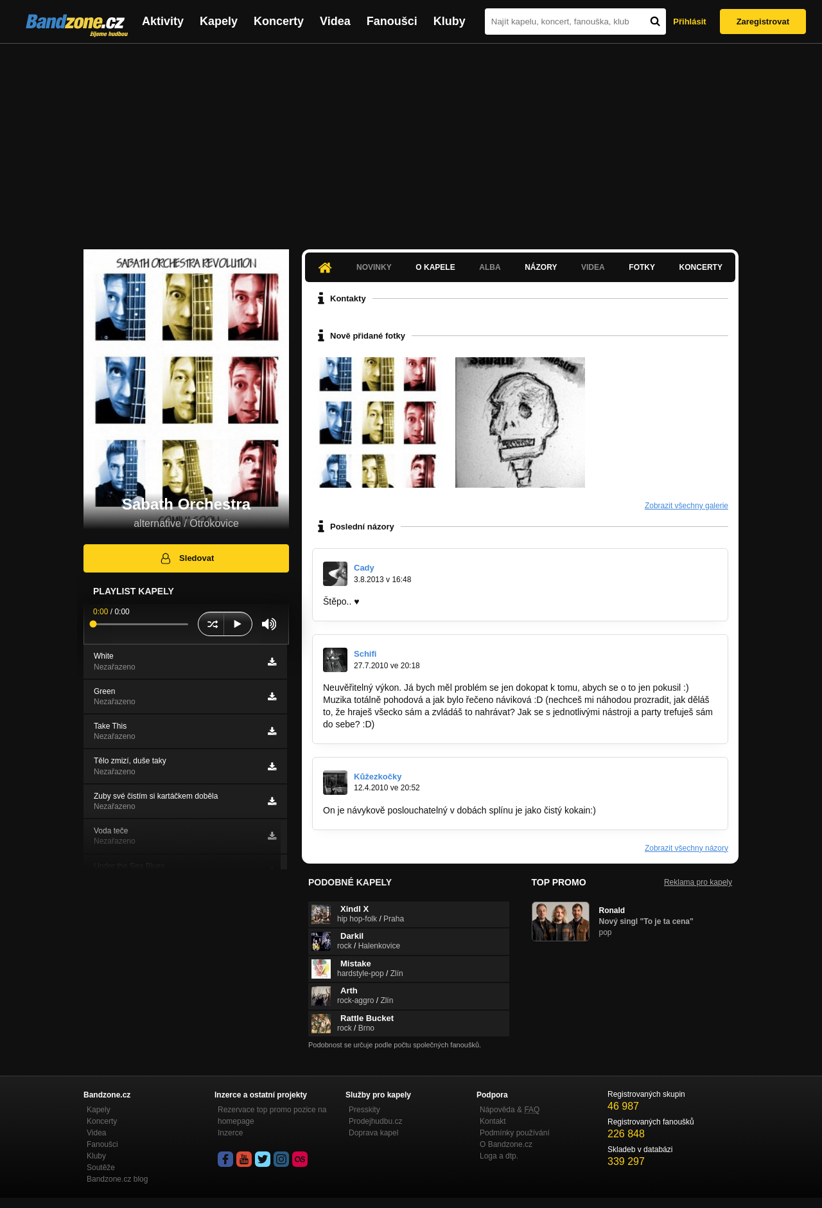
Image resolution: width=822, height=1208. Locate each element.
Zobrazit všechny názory (686, 848)
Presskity (364, 1109)
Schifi (365, 654)
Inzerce (230, 1132)
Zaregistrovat (763, 21)
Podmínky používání (515, 1132)
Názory (541, 267)
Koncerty (279, 21)
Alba (489, 267)
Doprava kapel (373, 1132)
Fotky (642, 267)
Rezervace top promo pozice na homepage (272, 1115)
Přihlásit (689, 21)
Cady (364, 568)
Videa (335, 21)
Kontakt (493, 1121)
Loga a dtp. (499, 1155)
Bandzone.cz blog (117, 1179)
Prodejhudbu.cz (375, 1121)
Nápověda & (509, 1109)
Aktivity (163, 21)
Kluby (449, 21)
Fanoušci (392, 21)
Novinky (374, 267)
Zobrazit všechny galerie (686, 505)
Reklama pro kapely (698, 882)
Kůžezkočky (377, 776)
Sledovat (186, 558)
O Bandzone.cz (506, 1144)
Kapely (219, 21)
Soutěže (101, 1167)
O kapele (435, 267)
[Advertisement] (411, 140)
